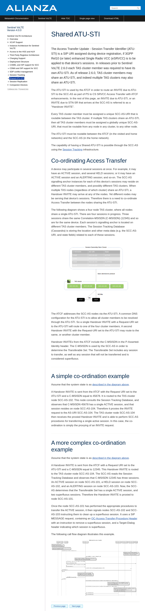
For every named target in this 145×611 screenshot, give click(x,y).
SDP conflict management (21, 72)
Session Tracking (72, 149)
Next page (76, 606)
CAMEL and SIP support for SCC (24, 65)
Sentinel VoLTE (45, 18)
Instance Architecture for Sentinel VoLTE (24, 47)
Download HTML (111, 18)
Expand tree (23, 89)
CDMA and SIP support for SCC (24, 68)
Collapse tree (13, 89)
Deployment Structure (19, 62)
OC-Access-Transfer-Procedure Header (114, 518)
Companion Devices (19, 85)
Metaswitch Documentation (17, 18)
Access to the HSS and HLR (22, 52)
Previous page (60, 606)
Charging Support (17, 58)
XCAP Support (16, 42)
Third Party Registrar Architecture (24, 55)
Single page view (87, 18)
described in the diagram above (110, 384)
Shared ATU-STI (17, 78)
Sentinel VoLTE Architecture (19, 36)
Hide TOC (65, 18)
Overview (14, 39)
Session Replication (18, 81)
